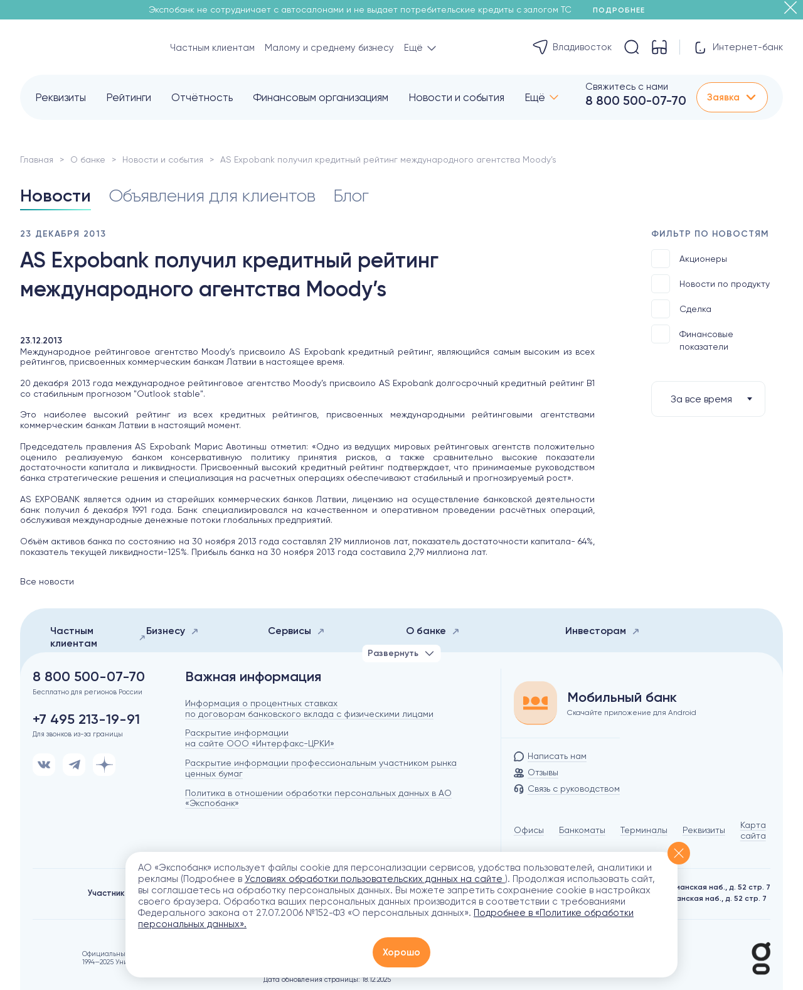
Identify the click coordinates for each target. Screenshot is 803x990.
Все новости (47, 581)
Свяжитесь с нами (626, 86)
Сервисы (296, 631)
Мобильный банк (622, 697)
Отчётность (202, 97)
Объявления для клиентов (212, 195)
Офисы (529, 830)
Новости (55, 195)
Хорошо (401, 952)
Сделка (681, 308)
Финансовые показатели (692, 338)
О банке (87, 159)
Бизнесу (172, 631)
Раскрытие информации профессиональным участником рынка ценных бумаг (321, 768)
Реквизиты (60, 97)
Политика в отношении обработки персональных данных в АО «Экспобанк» (318, 798)
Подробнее (623, 10)
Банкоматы (582, 830)
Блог (351, 195)
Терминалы (643, 830)
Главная (36, 159)
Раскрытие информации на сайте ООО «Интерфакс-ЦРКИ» (259, 738)
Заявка (732, 97)
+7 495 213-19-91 (86, 719)
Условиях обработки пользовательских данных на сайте (375, 879)
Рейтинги (128, 97)
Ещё (534, 97)
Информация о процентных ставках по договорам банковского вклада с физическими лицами (309, 708)
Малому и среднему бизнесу (329, 47)
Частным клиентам (212, 47)
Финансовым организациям (320, 97)
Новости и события (456, 97)
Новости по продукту (710, 283)
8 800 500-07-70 (635, 100)
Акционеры (689, 258)
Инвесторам (602, 631)
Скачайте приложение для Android (631, 712)
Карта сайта (753, 830)
